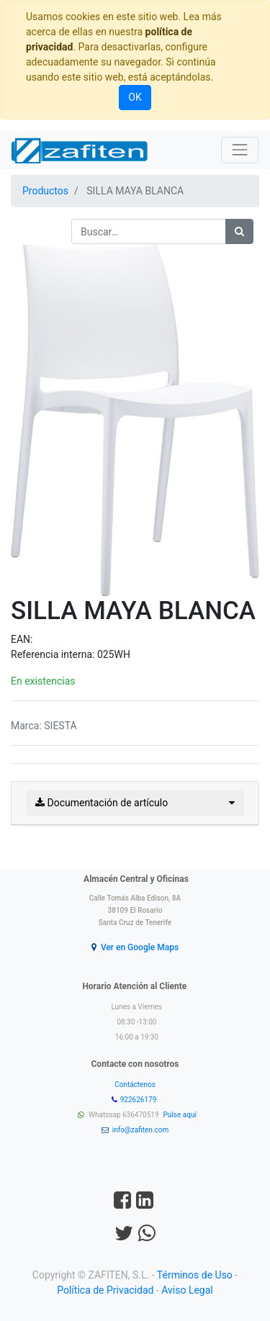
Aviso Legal (187, 1290)
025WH (113, 654)
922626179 (139, 1100)
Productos (45, 191)
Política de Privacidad (105, 1290)
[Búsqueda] (239, 231)
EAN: (21, 639)
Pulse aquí (181, 1115)
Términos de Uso (195, 1275)
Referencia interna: (54, 654)
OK (134, 97)
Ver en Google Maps (140, 947)
